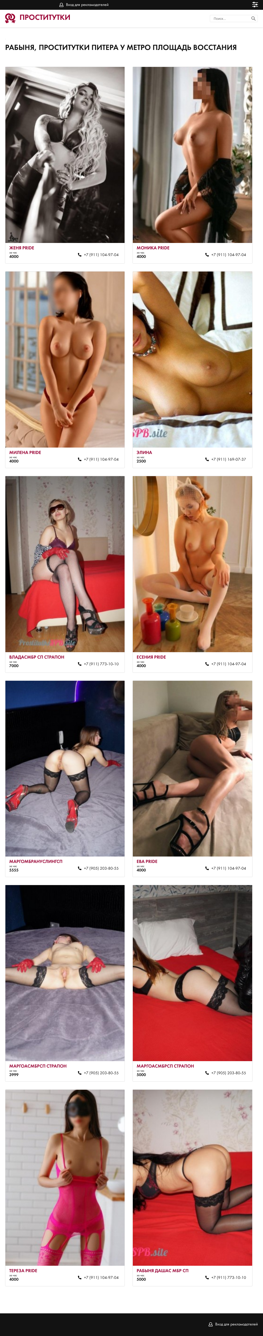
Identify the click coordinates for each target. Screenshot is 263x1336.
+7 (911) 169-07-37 (228, 460)
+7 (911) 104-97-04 (101, 255)
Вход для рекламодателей (87, 5)
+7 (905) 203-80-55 (101, 869)
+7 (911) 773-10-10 (101, 664)
